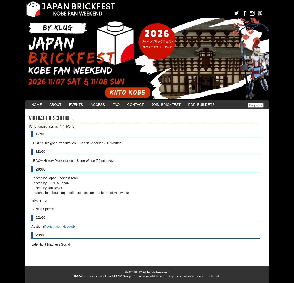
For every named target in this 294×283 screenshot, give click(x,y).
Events (76, 104)
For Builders (201, 104)
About (55, 104)
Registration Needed (59, 226)
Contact (135, 104)
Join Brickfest (166, 104)
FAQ (116, 104)
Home (36, 104)
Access (98, 104)
